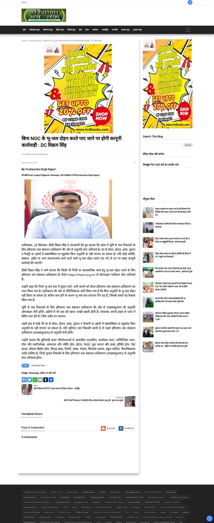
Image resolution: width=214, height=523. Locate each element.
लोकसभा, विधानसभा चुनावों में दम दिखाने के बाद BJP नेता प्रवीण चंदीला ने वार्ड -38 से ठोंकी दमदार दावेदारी (173, 286)
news (163, 500)
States (119, 510)
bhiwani (102, 480)
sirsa (98, 510)
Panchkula (60, 505)
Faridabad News (35, 40)
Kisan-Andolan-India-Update (172, 495)
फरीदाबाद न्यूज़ (34, 30)
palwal (186, 500)
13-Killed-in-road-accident (35, 480)
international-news (103, 495)
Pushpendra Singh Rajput (40, 169)
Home (24, 2)
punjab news (133, 505)
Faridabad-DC (115, 485)
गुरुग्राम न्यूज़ (137, 30)
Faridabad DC (80, 485)
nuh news (174, 500)
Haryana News (134, 490)
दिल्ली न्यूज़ (71, 30)
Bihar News (116, 480)
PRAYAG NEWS (116, 505)
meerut (136, 500)
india (74, 495)
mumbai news (150, 500)
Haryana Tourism (172, 490)
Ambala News (72, 480)
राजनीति (115, 30)
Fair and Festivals (48, 485)
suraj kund (131, 510)
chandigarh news (133, 480)
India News (86, 495)
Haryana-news (30, 495)
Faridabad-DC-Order (134, 485)
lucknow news (65, 500)
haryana (96, 490)
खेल (80, 30)
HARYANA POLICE (152, 490)
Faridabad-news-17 (156, 485)
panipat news (75, 505)
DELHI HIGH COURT (153, 480)
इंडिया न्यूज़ (60, 30)
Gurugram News (62, 490)
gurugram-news (81, 490)
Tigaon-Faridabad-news (164, 510)
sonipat (108, 510)
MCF (127, 500)
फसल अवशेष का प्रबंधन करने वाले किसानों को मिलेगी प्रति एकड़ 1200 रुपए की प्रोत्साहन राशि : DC (173, 212)
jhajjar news (121, 495)
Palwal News (29, 505)
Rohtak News (30, 510)
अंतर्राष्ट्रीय (105, 30)
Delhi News (171, 480)
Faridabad (65, 485)
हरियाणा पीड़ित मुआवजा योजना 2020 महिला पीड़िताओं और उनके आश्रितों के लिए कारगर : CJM (172, 316)
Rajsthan (180, 505)
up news (27, 515)
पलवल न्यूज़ (125, 30)
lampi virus (49, 500)
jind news (136, 495)
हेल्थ (87, 30)
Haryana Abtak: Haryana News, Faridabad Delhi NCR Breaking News (50, 520)
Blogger (111, 416)
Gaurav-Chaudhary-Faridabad (37, 490)
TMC (181, 510)
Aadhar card (56, 480)
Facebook (129, 416)
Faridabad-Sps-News (178, 485)
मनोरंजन (95, 30)
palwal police (45, 505)
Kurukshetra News (32, 500)
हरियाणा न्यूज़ (48, 30)
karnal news (149, 495)
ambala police (88, 480)
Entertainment (30, 485)
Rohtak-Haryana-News (50, 510)
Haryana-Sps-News (50, 495)
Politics (88, 505)
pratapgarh (101, 505)
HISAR (65, 495)
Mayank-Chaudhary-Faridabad (107, 500)
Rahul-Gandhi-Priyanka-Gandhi (157, 505)
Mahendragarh (82, 500)
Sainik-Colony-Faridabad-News (78, 510)
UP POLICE (40, 515)
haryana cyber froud (113, 490)
